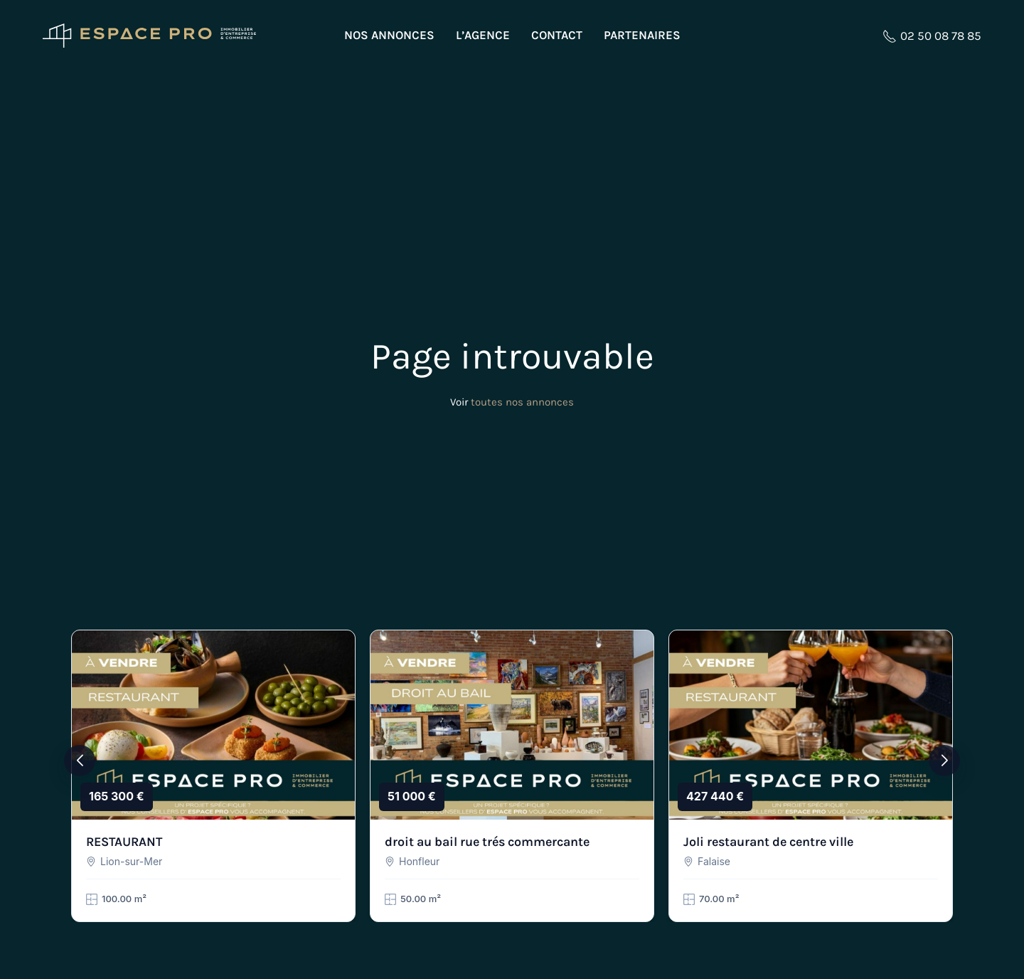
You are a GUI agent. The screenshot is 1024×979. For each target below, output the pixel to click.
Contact (556, 35)
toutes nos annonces (522, 402)
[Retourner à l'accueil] (149, 35)
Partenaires (642, 35)
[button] (79, 760)
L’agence (483, 35)
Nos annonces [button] (389, 35)
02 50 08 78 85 (931, 35)
